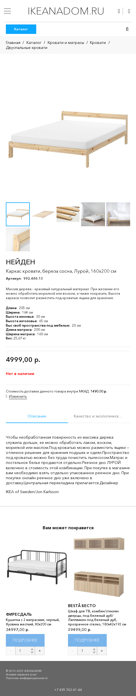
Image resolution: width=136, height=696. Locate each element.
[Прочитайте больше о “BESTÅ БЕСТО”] (87, 640)
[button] (127, 29)
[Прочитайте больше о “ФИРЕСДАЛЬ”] (25, 640)
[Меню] (7, 11)
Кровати (98, 42)
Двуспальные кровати (26, 47)
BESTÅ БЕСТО (82, 605)
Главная (13, 42)
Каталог (34, 42)
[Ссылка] (119, 11)
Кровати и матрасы (66, 42)
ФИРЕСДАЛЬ (19, 614)
